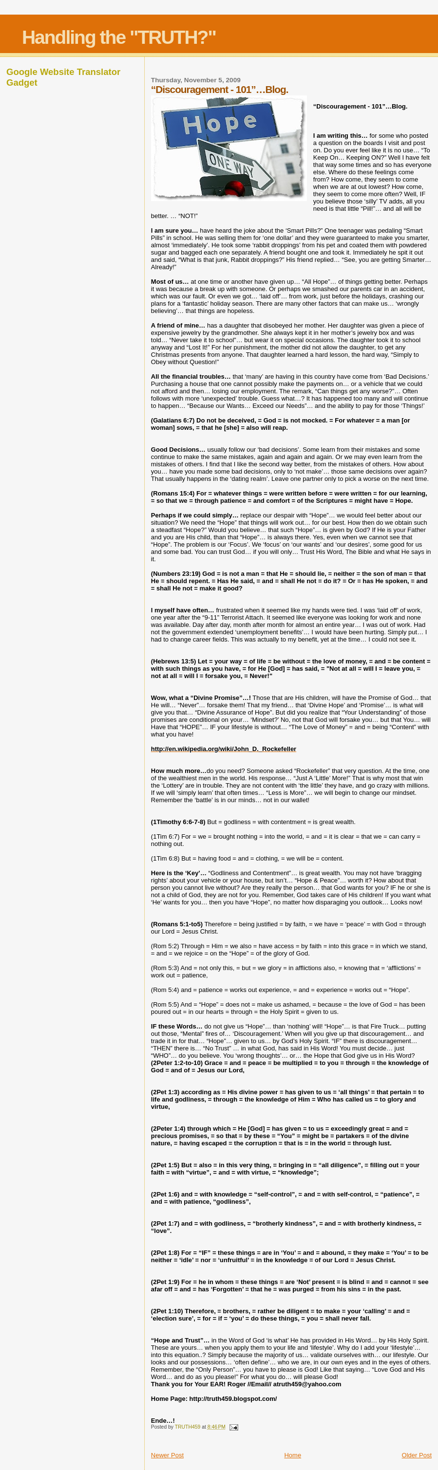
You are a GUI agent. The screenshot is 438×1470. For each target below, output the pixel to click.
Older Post (417, 1455)
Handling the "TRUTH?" (119, 37)
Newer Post (167, 1455)
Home (292, 1455)
